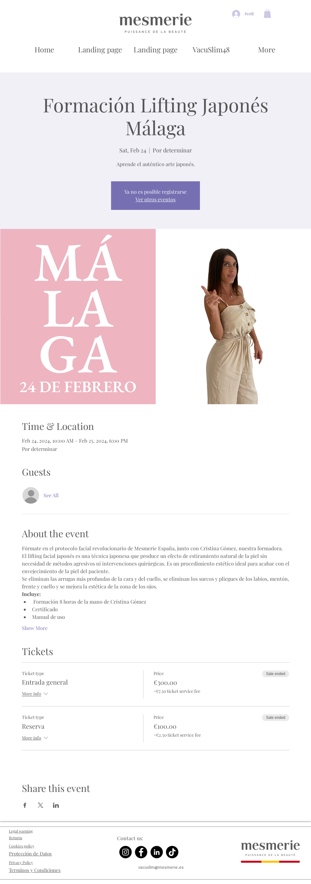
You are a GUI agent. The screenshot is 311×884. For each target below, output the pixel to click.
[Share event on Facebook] (25, 805)
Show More (35, 628)
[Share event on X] (40, 805)
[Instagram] (125, 852)
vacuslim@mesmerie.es (161, 867)
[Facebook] (141, 852)
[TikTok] (172, 852)
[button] (267, 13)
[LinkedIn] (156, 852)
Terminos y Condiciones (35, 870)
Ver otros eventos (155, 199)
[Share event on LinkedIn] (56, 805)
